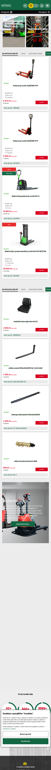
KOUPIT (41, 102)
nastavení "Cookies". (9, 728)
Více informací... (23, 524)
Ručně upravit (25, 734)
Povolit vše (25, 741)
